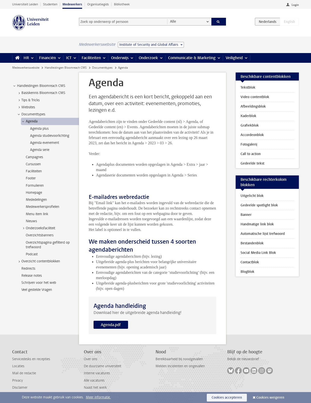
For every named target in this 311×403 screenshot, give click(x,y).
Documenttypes (102, 68)
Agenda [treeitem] (29, 121)
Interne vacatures (97, 373)
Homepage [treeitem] (34, 192)
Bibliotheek (122, 4)
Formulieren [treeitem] (35, 185)
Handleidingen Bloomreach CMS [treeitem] (38, 85)
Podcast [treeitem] (32, 254)
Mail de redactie (24, 373)
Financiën (47, 57)
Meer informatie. (98, 397)
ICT (68, 57)
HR (26, 57)
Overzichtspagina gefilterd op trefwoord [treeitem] (48, 244)
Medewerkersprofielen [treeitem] (42, 206)
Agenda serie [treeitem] (39, 149)
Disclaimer (19, 387)
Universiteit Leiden (25, 4)
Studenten (50, 4)
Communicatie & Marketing (192, 57)
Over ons (90, 359)
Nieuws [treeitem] (31, 221)
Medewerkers (72, 4)
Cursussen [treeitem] (33, 164)
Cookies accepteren (227, 397)
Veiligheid (234, 57)
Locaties (18, 366)
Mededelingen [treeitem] (36, 199)
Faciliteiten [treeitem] (34, 171)
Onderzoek (148, 57)
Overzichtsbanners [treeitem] (39, 235)
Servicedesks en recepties (31, 359)
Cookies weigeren (270, 397)
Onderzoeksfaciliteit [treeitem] (38, 228)
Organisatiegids (98, 4)
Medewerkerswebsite (25, 68)
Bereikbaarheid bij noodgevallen (179, 359)
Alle (173, 21)
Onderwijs (120, 57)
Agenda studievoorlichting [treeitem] (49, 135)
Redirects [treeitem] (28, 268)
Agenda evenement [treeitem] (44, 142)
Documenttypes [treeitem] (31, 114)
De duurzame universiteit (102, 366)
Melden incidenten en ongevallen (180, 366)
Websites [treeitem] (26, 107)
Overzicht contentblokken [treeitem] (38, 261)
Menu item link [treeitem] (37, 214)
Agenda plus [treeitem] (39, 128)
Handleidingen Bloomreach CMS (66, 68)
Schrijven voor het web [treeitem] (38, 282)
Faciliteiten (91, 57)
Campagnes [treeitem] (34, 157)
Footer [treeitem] (31, 178)
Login (295, 5)
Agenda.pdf (111, 324)
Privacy (17, 380)
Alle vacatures (94, 380)
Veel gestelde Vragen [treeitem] (36, 289)
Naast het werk (95, 387)
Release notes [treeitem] (31, 275)
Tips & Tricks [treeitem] (28, 100)
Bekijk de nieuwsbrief (243, 359)
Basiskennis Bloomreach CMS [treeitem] (41, 93)
